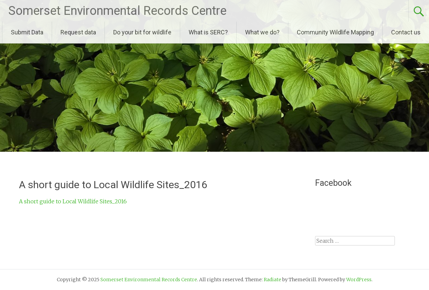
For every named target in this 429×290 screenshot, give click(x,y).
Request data (78, 32)
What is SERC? (208, 32)
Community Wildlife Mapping (335, 32)
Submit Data (27, 32)
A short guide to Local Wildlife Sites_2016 (73, 201)
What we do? (262, 32)
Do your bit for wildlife (142, 32)
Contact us (406, 32)
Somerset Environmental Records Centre (117, 11)
